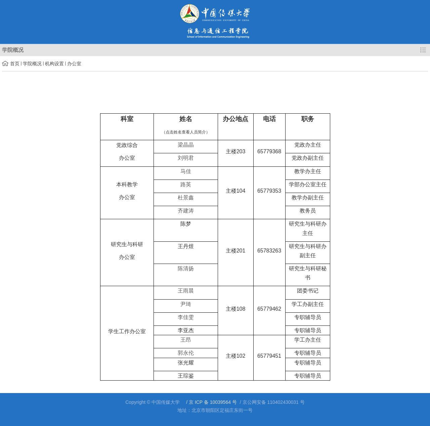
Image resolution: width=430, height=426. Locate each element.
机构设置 (54, 63)
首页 (14, 63)
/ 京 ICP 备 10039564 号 (211, 402)
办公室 (74, 63)
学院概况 (32, 63)
